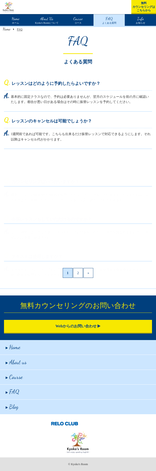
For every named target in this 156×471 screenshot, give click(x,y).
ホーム (15, 20)
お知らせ (140, 20)
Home (6, 29)
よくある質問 (109, 20)
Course (14, 377)
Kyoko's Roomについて (46, 20)
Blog (12, 406)
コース (77, 20)
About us (16, 362)
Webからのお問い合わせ (78, 326)
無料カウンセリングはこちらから (144, 6)
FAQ (12, 391)
